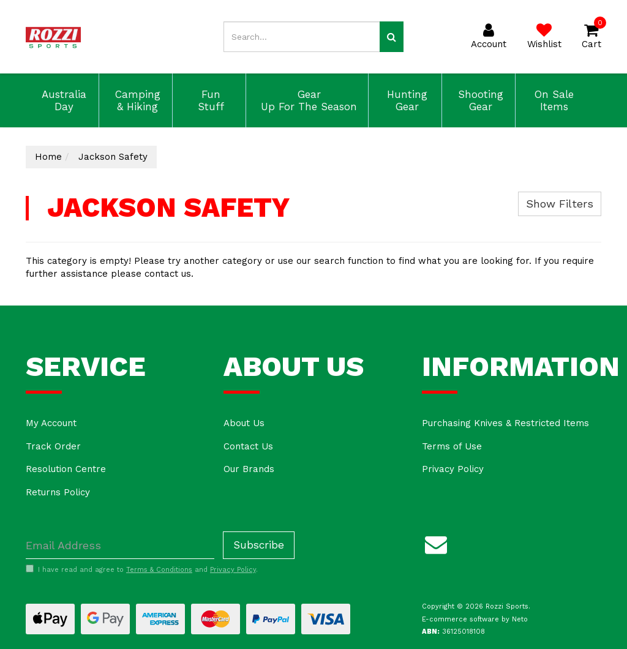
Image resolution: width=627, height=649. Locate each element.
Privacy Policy (453, 469)
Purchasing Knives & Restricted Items (505, 423)
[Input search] (301, 36)
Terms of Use (452, 446)
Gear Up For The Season (307, 100)
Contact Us (248, 446)
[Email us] (436, 542)
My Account (51, 423)
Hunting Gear (405, 100)
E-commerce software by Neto (475, 619)
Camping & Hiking (135, 100)
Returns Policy (58, 492)
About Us (244, 423)
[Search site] (392, 36)
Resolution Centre (66, 469)
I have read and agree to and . (142, 569)
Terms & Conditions (159, 570)
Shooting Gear (478, 100)
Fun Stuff (209, 100)
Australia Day (62, 100)
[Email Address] (120, 545)
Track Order (53, 446)
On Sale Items (552, 100)
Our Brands (248, 469)
